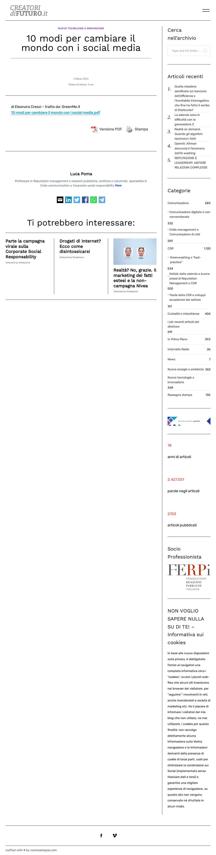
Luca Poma (81, 173)
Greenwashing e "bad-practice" (185, 260)
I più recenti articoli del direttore (183, 324)
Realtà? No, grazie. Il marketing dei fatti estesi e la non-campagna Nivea (134, 277)
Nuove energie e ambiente (186, 369)
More (118, 185)
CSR (170, 248)
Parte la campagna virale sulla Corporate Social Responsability (25, 248)
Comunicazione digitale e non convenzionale (189, 214)
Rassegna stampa (180, 395)
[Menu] (205, 10)
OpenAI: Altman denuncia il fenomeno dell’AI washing (190, 148)
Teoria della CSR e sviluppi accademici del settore (187, 297)
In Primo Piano (177, 339)
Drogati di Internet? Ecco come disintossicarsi (80, 245)
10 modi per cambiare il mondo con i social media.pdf (55, 112)
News (171, 359)
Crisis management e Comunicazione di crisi (184, 232)
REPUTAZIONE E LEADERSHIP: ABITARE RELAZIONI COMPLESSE (191, 162)
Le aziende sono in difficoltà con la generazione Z (187, 119)
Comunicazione (178, 203)
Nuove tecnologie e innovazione (81, 28)
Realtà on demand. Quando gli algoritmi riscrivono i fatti (188, 134)
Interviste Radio (178, 349)
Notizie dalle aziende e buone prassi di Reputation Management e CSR (189, 278)
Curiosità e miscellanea (183, 314)
